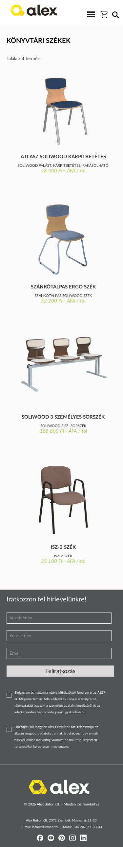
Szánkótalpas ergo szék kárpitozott (63, 287)
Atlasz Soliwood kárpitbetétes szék (63, 157)
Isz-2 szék (63, 547)
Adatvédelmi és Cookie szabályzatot (70, 699)
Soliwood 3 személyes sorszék (63, 417)
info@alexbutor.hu (45, 827)
